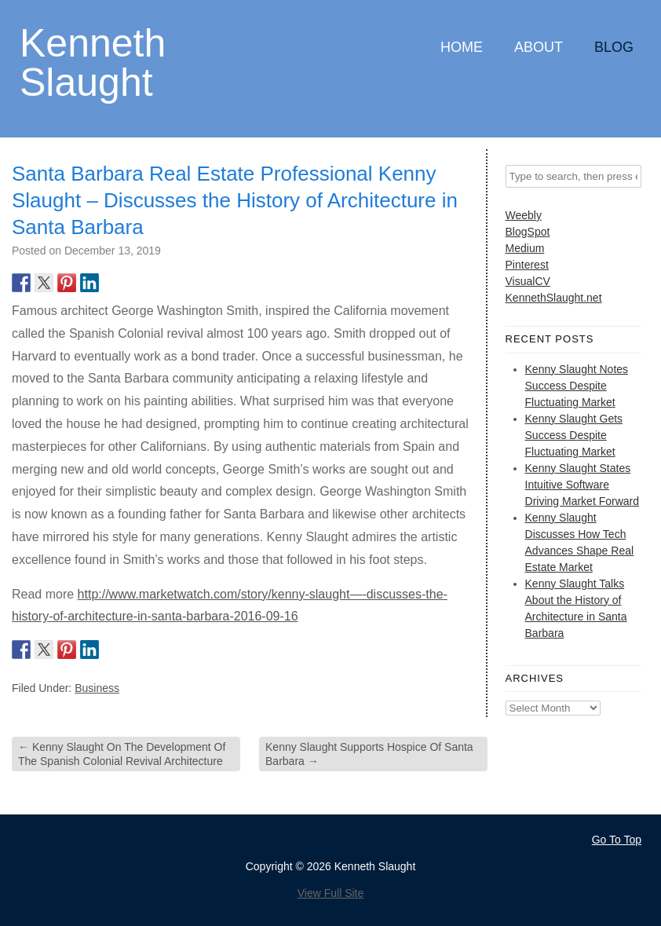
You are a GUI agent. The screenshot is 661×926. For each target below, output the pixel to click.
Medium (525, 248)
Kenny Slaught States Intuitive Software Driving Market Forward (582, 484)
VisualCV (528, 281)
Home (461, 47)
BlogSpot (528, 231)
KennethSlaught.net (554, 297)
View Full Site (331, 893)
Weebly (524, 215)
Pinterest (527, 264)
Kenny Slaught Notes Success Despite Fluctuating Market (577, 385)
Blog (614, 47)
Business (97, 688)
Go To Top (616, 839)
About (538, 47)
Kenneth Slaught (93, 61)
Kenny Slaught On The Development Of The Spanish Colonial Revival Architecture (121, 754)
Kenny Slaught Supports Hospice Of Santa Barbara (369, 754)
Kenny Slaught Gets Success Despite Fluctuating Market (574, 435)
